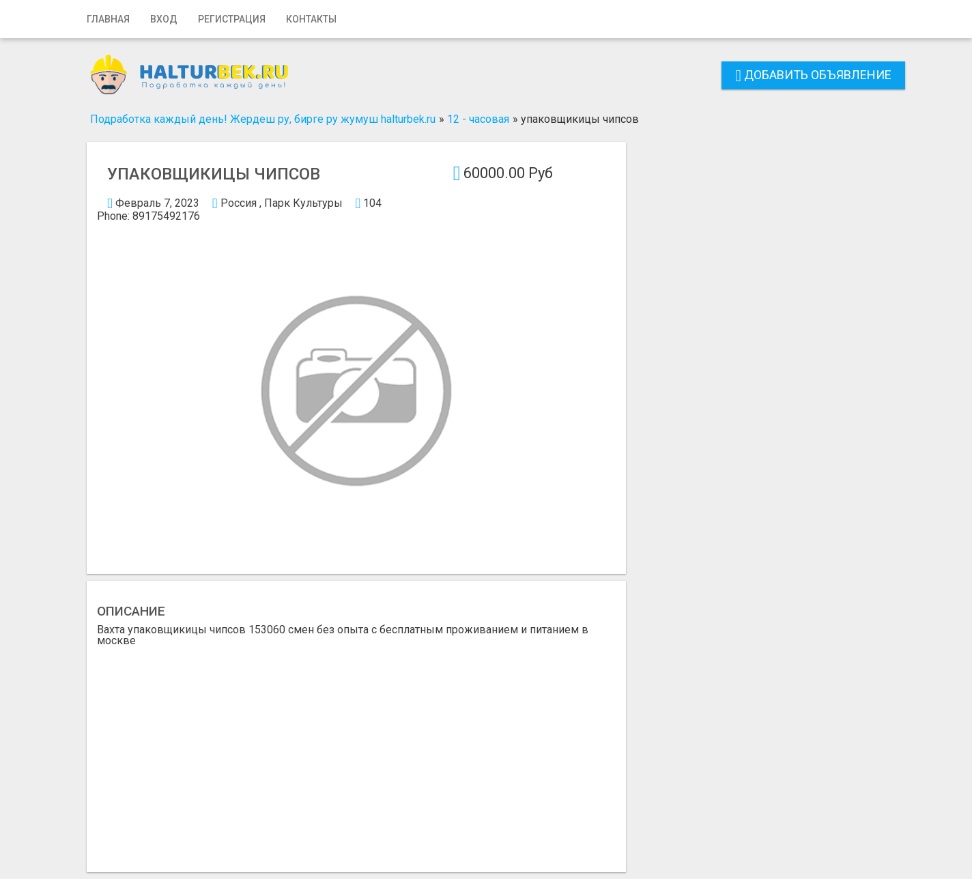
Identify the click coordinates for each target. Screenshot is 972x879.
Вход (163, 19)
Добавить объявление (813, 75)
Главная (108, 19)
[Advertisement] (356, 748)
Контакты (311, 19)
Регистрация (232, 19)
